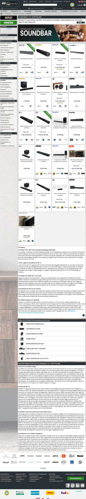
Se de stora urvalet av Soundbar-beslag (31, 295)
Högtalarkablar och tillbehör (6, 142)
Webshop (52, 462)
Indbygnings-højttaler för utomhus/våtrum (7, 114)
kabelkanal (71, 294)
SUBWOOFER (30, 322)
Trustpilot (9, 29)
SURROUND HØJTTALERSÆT (36, 332)
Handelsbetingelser (6, 462)
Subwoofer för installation (7, 124)
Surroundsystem (5, 95)
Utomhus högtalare (6, 117)
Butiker (41, 1)
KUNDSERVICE (4, 457)
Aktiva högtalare (5, 49)
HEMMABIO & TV (16, 11)
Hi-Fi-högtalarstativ (6, 137)
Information (48, 1)
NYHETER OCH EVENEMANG (38, 457)
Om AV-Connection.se (7, 459)
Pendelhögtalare (5, 122)
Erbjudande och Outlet (36, 460)
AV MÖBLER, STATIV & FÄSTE (69, 11)
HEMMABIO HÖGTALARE (7, 77)
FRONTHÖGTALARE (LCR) (35, 307)
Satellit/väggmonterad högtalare (7, 69)
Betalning (18, 460)
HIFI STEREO (4, 11)
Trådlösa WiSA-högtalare (7, 47)
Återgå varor (32, 1)
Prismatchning (20, 462)
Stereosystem (4, 75)
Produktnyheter (34, 459)
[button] (72, 5)
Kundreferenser (5, 460)
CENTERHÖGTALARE (33, 312)
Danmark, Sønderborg (56, 460)
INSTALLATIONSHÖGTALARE (7, 100)
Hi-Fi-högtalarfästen (6, 135)
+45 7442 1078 (65, 488)
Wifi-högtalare (4, 45)
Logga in (67, 1)
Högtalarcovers (5, 139)
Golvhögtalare (4, 67)
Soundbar (3, 54)
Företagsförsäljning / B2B (56, 464)
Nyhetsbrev (33, 464)
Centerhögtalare (5, 84)
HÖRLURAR (38, 11)
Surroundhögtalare (6, 86)
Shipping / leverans (21, 459)
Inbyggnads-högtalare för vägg (7, 107)
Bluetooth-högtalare (6, 43)
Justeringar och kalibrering (7, 145)
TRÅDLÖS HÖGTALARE (6, 40)
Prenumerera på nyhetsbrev (76, 457)
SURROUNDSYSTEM (33, 336)
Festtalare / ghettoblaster (7, 52)
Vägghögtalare (5, 119)
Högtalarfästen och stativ (7, 98)
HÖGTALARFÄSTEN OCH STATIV (37, 341)
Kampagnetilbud (34, 462)
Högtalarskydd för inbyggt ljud (7, 129)
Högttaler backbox (5, 126)
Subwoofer (3, 73)
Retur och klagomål (6, 464)
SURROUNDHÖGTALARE (34, 317)
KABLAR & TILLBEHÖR (51, 11)
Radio (2, 56)
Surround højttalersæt (6, 93)
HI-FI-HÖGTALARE (5, 62)
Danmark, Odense (55, 459)
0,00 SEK (80, 5)
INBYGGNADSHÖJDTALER (35, 327)
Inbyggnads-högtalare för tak (7, 103)
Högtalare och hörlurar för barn (7, 59)
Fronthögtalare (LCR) (6, 82)
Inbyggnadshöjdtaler (6, 91)
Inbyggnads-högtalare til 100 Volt (7, 110)
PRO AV (83, 11)
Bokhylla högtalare (5, 64)
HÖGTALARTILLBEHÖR (6, 133)
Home (26, 1)
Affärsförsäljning (57, 1)
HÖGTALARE (27, 11)
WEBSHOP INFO (20, 457)
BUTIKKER (52, 457)
